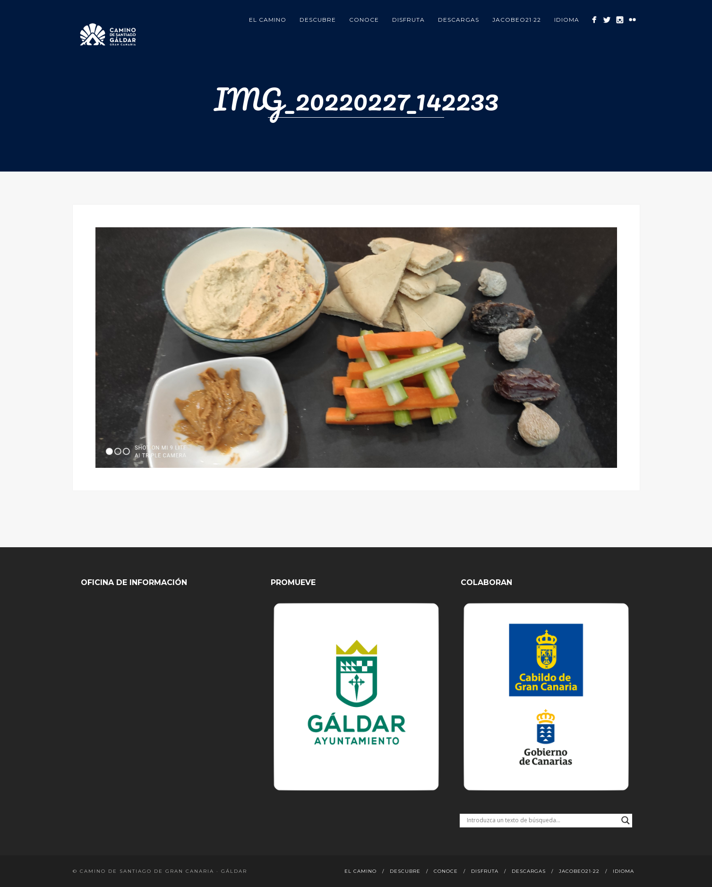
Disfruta (408, 19)
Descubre (318, 19)
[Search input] (542, 820)
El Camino (267, 19)
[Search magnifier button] (625, 820)
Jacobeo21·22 (516, 19)
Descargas (458, 19)
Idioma (566, 19)
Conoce (364, 19)
